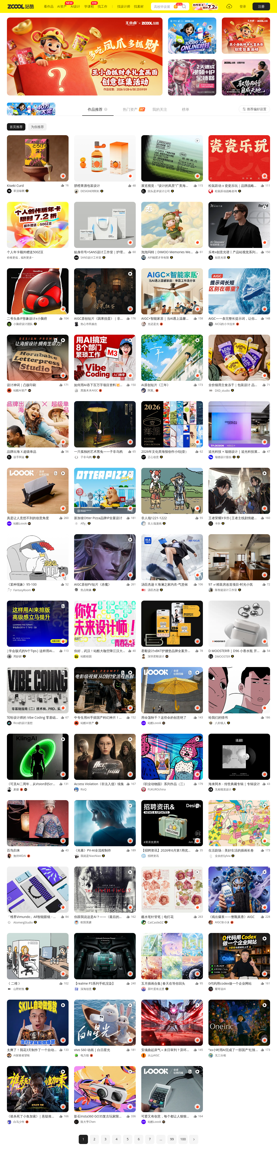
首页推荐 (16, 127)
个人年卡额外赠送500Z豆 (25, 252)
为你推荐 (37, 127)
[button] (205, 6)
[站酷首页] (21, 6)
